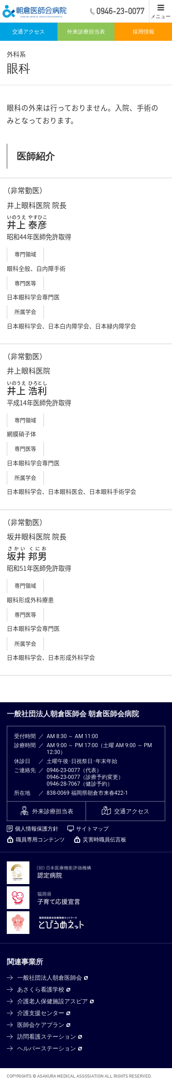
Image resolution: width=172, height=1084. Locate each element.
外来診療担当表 (86, 32)
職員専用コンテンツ (40, 839)
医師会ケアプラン (40, 1024)
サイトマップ (92, 829)
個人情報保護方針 (36, 829)
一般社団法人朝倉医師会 (49, 977)
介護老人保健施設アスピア (52, 1001)
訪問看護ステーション (46, 1036)
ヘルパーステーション (46, 1048)
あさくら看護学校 (40, 989)
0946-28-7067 (63, 784)
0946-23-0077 (63, 770)
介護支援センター (40, 1013)
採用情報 (143, 32)
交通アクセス (28, 32)
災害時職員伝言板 (104, 839)
